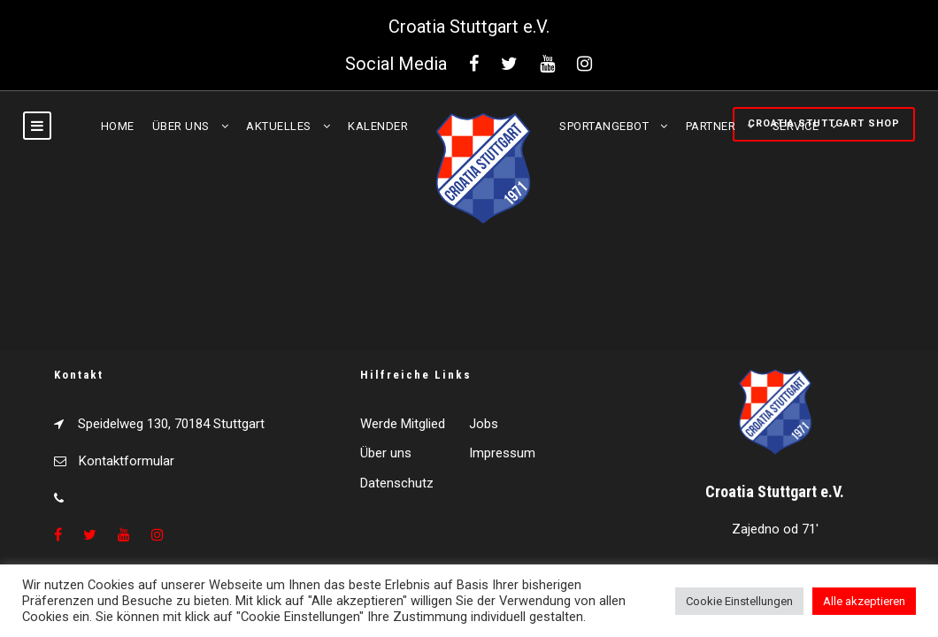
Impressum (502, 453)
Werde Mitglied (402, 424)
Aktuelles (278, 126)
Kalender (378, 126)
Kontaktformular (126, 461)
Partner (711, 126)
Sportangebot (604, 126)
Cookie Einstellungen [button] (739, 601)
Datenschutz (397, 483)
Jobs (483, 424)
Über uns (181, 126)
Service (796, 126)
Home (118, 126)
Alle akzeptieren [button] (864, 601)
